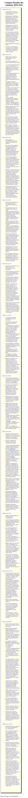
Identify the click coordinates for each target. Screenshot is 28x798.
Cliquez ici (15, 796)
